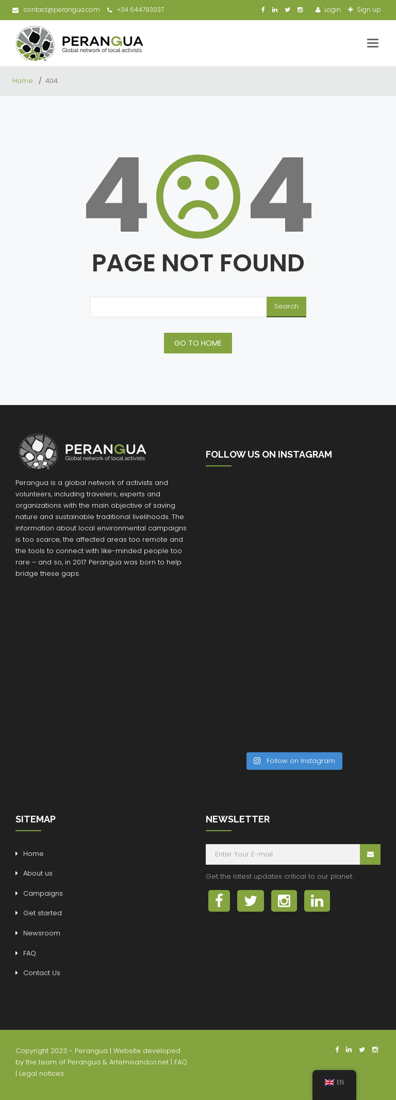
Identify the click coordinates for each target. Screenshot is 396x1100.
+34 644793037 (135, 9)
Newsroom (41, 933)
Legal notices (41, 1073)
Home (23, 81)
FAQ (29, 953)
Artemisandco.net (139, 1062)
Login (332, 9)
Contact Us (41, 973)
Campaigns (43, 893)
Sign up (368, 9)
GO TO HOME (198, 343)
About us (38, 873)
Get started (42, 913)
